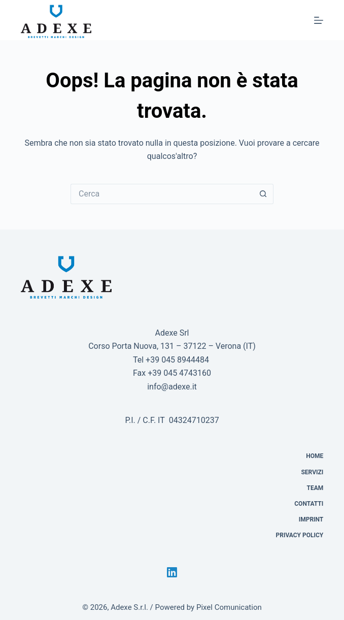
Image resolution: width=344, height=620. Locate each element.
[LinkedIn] (172, 572)
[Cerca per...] (162, 194)
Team (315, 488)
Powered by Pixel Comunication (208, 607)
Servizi (312, 472)
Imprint (311, 519)
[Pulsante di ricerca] (263, 194)
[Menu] (318, 20)
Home (314, 456)
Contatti (308, 503)
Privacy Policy (299, 535)
